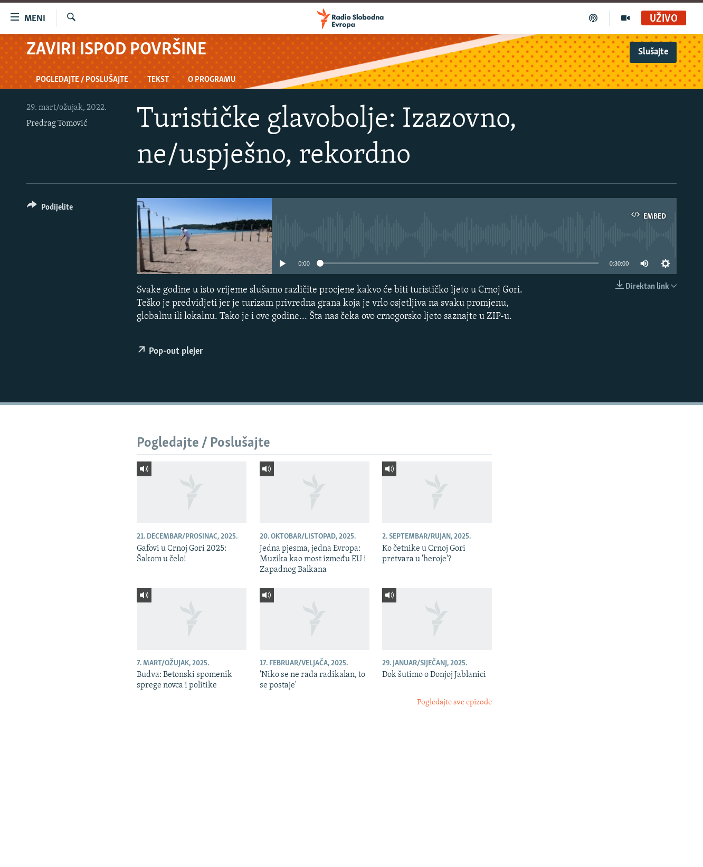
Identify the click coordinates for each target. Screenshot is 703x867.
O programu (212, 80)
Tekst (158, 80)
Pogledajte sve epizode (454, 702)
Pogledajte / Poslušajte (82, 80)
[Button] (50, 209)
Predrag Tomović (56, 123)
